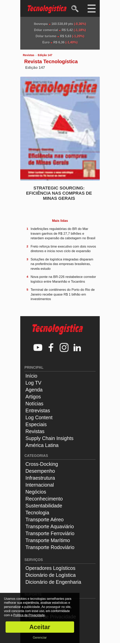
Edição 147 (45, 55)
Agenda (34, 389)
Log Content (38, 417)
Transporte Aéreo (44, 519)
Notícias (34, 403)
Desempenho (40, 471)
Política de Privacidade (29, 615)
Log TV (33, 383)
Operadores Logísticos (50, 568)
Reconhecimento (44, 498)
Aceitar (39, 627)
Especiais (36, 424)
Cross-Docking (41, 464)
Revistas (28, 55)
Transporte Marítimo (47, 540)
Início (31, 376)
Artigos (33, 396)
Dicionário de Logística (50, 575)
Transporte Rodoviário (49, 547)
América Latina (42, 445)
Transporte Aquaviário (49, 526)
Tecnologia (37, 512)
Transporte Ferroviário (49, 533)
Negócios (35, 492)
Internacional (39, 485)
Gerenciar (40, 637)
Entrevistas (37, 410)
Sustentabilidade (43, 505)
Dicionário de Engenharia (53, 582)
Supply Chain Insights (49, 438)
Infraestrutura (40, 478)
